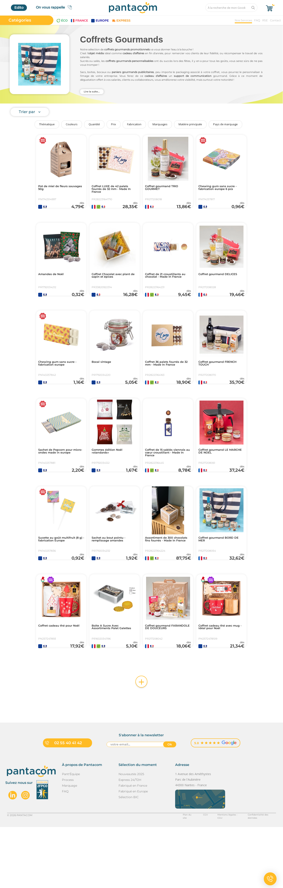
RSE (265, 20)
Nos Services (243, 20)
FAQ (257, 20)
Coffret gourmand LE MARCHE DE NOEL (217, 483)
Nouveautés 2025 (131, 835)
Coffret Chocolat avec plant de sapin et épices (113, 286)
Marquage (69, 847)
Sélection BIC (129, 858)
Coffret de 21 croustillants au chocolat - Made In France (167, 288)
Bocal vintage (104, 383)
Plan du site (178, 876)
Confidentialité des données (258, 876)
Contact (275, 20)
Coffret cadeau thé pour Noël (59, 679)
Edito (18, 8)
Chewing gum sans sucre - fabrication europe (60, 385)
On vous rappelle (55, 7)
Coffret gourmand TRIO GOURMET (166, 188)
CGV (195, 876)
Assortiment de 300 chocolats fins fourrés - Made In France (165, 583)
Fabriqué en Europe (133, 852)
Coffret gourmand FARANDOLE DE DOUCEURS (161, 681)
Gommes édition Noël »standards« (111, 483)
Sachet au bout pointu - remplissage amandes (112, 581)
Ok (169, 806)
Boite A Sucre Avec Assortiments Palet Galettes (109, 681)
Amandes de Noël (54, 285)
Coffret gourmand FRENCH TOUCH (215, 385)
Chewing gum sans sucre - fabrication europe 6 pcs (221, 188)
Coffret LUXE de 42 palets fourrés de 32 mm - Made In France (114, 190)
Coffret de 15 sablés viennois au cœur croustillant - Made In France (164, 486)
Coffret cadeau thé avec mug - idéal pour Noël (220, 679)
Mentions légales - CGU (219, 876)
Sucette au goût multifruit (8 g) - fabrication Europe (55, 583)
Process (68, 841)
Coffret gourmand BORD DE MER (220, 581)
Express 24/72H (130, 841)
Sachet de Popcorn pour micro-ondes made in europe (59, 485)
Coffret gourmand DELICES (215, 286)
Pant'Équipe (71, 835)
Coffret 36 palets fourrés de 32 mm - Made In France (166, 387)
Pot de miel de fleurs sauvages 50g (56, 188)
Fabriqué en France (133, 847)
